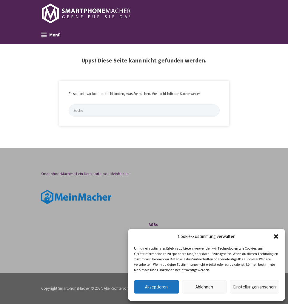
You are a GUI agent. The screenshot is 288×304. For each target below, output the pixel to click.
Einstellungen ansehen (254, 287)
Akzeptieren (156, 287)
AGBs (153, 224)
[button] (276, 236)
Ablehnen (204, 287)
